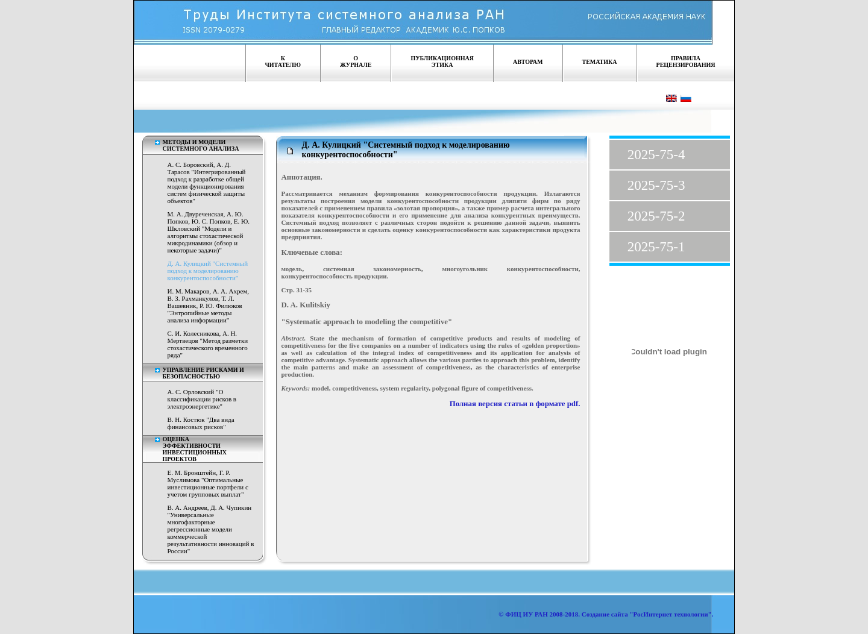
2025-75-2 (656, 216)
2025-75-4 (656, 154)
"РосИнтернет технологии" (670, 614)
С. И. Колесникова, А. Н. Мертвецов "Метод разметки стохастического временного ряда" (208, 344)
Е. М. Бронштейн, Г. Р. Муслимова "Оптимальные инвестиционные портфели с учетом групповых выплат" (208, 483)
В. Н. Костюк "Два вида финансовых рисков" (201, 423)
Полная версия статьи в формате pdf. (515, 404)
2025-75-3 (656, 185)
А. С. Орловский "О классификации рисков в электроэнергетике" (202, 399)
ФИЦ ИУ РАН (526, 614)
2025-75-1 (656, 246)
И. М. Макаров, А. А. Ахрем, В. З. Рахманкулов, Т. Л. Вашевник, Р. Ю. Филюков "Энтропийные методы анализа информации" (209, 305)
